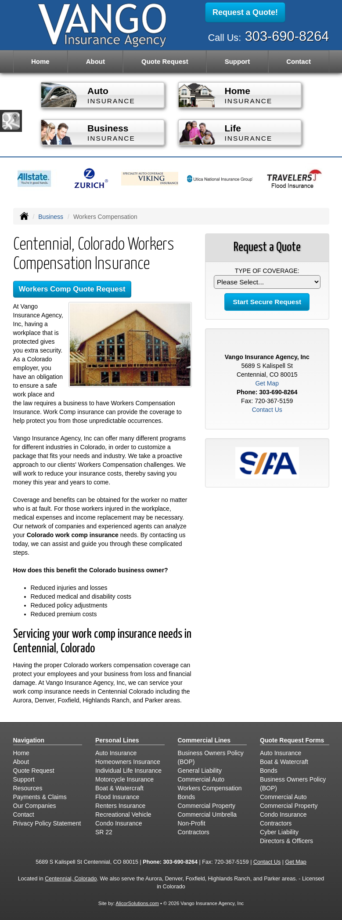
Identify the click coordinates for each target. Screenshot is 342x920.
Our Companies (34, 805)
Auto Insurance (116, 752)
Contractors (193, 832)
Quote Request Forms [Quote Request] (292, 740)
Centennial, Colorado (71, 879)
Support (24, 779)
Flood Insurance (117, 796)
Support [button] (237, 61)
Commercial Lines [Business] (204, 740)
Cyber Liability (279, 832)
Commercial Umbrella (207, 814)
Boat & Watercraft (119, 788)
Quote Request (33, 770)
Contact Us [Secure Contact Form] (267, 409)
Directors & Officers (286, 840)
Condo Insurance (118, 823)
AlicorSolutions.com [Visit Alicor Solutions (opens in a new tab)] (137, 903)
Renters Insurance (120, 805)
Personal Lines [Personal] (117, 740)
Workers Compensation (210, 788)
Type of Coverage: (267, 270)
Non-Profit (191, 823)
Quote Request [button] (164, 61)
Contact (298, 61)
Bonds (186, 796)
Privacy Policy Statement (47, 823)
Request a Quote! (245, 12)
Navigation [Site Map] (29, 740)
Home (40, 61)
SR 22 (103, 832)
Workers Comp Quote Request (72, 289)
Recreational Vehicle (123, 814)
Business (50, 216)
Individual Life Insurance (128, 770)
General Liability (200, 770)
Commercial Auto (201, 779)
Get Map (267, 383)
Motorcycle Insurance (124, 779)
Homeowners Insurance (127, 761)
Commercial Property (206, 805)
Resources (28, 788)
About (95, 61)
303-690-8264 (287, 36)
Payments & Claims (40, 796)
